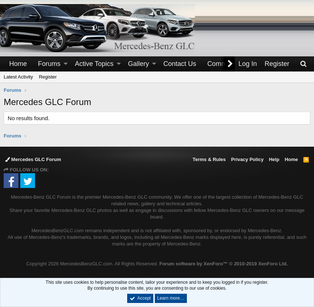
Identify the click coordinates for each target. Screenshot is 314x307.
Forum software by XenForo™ (223, 263)
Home (18, 63)
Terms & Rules (209, 159)
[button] (65, 63)
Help (274, 159)
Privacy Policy (247, 159)
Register (47, 77)
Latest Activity (18, 77)
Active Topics (94, 63)
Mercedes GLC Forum (33, 159)
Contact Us (179, 63)
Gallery (138, 63)
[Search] (303, 63)
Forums (49, 63)
